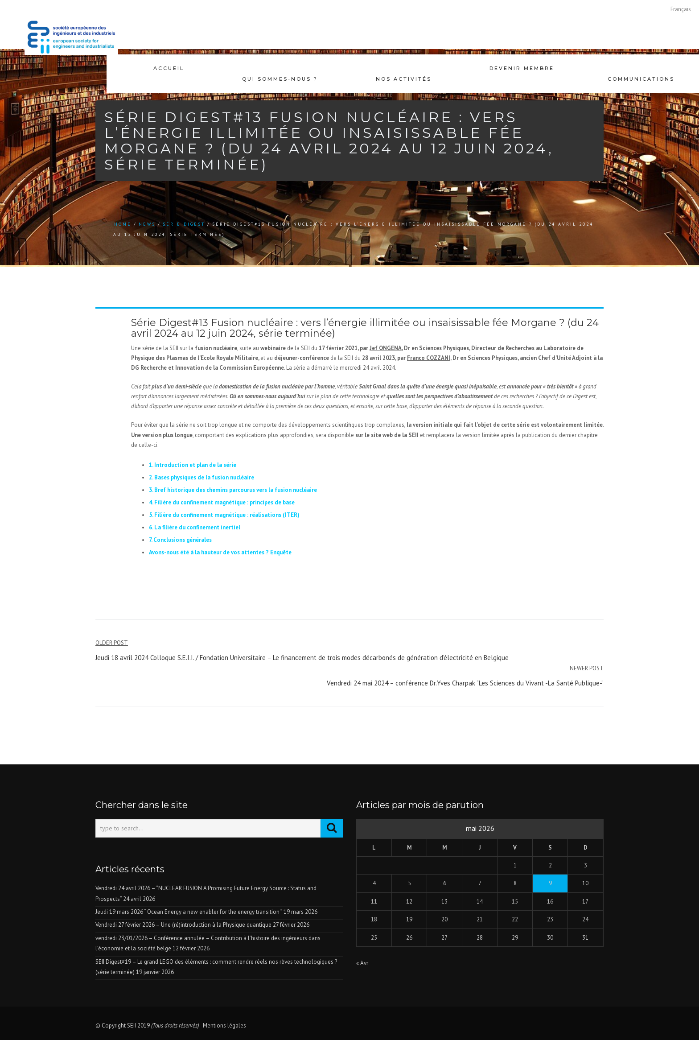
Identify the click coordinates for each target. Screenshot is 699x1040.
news (147, 224)
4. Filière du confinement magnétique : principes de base (222, 502)
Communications (641, 68)
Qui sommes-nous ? (280, 68)
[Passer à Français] (680, 9)
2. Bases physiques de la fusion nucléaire (201, 477)
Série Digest (184, 224)
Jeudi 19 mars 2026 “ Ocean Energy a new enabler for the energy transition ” (188, 912)
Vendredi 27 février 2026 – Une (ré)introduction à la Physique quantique (183, 925)
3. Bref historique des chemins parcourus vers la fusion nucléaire (233, 490)
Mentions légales (224, 1025)
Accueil (168, 68)
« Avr (362, 963)
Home (123, 224)
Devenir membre (521, 68)
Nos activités (404, 68)
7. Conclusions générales (180, 540)
